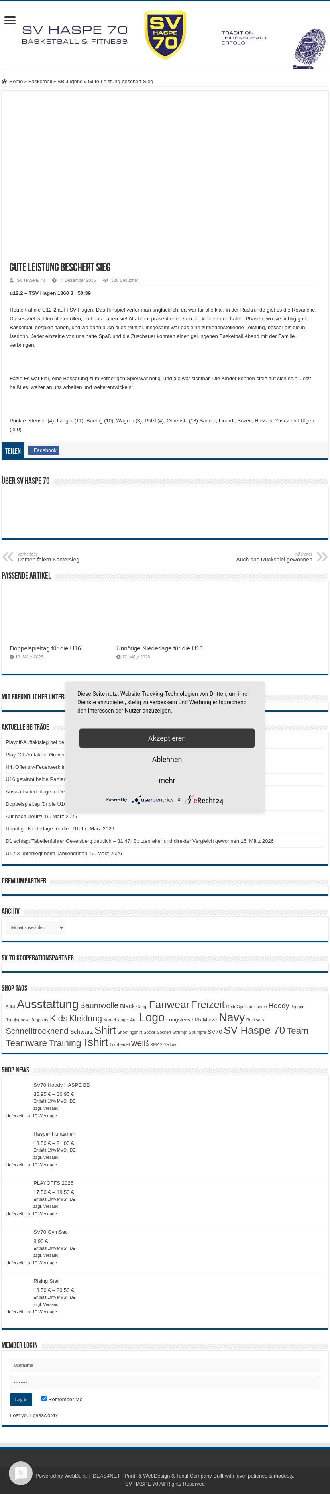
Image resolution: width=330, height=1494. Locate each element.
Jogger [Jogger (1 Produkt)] (297, 1006)
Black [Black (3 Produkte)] (127, 1006)
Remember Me (61, 1399)
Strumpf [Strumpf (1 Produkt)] (180, 1032)
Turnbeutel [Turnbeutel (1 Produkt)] (120, 1044)
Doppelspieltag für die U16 (45, 648)
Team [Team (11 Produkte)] (297, 1031)
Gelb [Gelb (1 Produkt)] (230, 1006)
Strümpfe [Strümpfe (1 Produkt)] (197, 1032)
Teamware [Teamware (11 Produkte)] (26, 1043)
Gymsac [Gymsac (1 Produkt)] (244, 1006)
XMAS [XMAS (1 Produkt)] (156, 1044)
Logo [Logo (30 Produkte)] (152, 1017)
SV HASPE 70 (31, 280)
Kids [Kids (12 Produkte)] (59, 1018)
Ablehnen (167, 759)
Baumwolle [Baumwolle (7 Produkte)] (99, 1005)
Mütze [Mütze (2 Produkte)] (210, 1020)
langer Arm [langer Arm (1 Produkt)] (127, 1019)
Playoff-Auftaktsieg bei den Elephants (49, 742)
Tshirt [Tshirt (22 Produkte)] (95, 1042)
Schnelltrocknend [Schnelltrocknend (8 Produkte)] (37, 1030)
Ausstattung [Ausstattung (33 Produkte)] (48, 1004)
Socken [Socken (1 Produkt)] (164, 1032)
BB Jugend (70, 81)
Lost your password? (34, 1415)
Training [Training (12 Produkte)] (65, 1043)
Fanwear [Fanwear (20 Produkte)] (169, 1005)
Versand (50, 1108)
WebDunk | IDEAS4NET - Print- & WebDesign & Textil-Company (138, 1476)
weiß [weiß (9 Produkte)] (140, 1043)
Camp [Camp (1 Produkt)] (141, 1006)
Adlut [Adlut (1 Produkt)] (10, 1006)
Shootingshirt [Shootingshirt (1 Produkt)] (129, 1032)
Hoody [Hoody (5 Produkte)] (279, 1006)
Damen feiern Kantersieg (58, 557)
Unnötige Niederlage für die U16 (159, 648)
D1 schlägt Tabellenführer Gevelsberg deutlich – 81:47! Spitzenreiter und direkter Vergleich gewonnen (122, 841)
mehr (167, 780)
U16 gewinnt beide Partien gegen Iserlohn (54, 779)
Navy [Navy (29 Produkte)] (232, 1017)
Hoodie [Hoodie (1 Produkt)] (260, 1006)
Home (12, 81)
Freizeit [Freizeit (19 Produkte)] (208, 1004)
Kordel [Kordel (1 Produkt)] (110, 1019)
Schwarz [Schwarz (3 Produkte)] (81, 1031)
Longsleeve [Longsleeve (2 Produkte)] (179, 1020)
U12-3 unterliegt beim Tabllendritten (46, 853)
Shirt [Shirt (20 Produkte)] (105, 1030)
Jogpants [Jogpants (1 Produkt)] (39, 1019)
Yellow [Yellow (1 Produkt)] (170, 1044)
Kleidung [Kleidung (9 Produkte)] (85, 1018)
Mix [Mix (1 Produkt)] (198, 1019)
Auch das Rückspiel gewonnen (271, 557)
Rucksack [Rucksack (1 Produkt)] (255, 1019)
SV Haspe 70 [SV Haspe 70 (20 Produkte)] (254, 1030)
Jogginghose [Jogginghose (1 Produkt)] (17, 1019)
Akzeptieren (167, 738)
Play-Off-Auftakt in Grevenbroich (43, 755)
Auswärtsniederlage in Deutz (38, 792)
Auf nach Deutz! (24, 816)
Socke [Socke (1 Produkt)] (149, 1032)
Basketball (40, 81)
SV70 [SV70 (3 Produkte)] (214, 1031)
